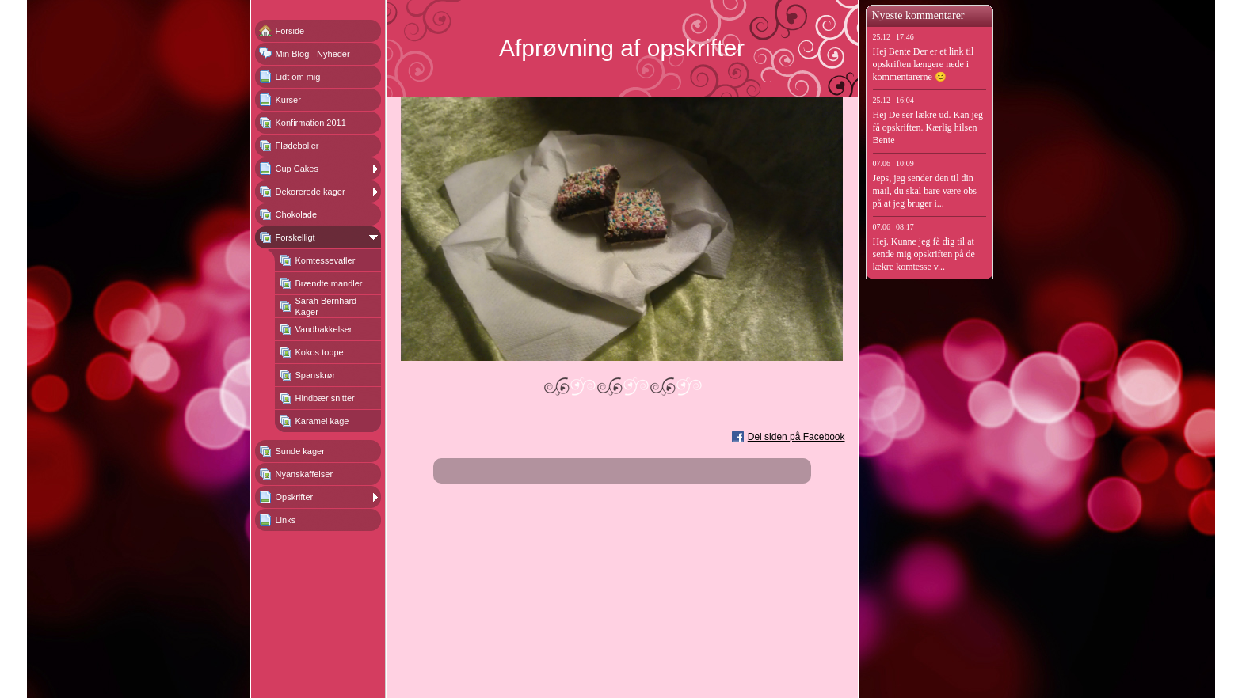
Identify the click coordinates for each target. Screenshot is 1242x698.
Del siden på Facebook (796, 436)
